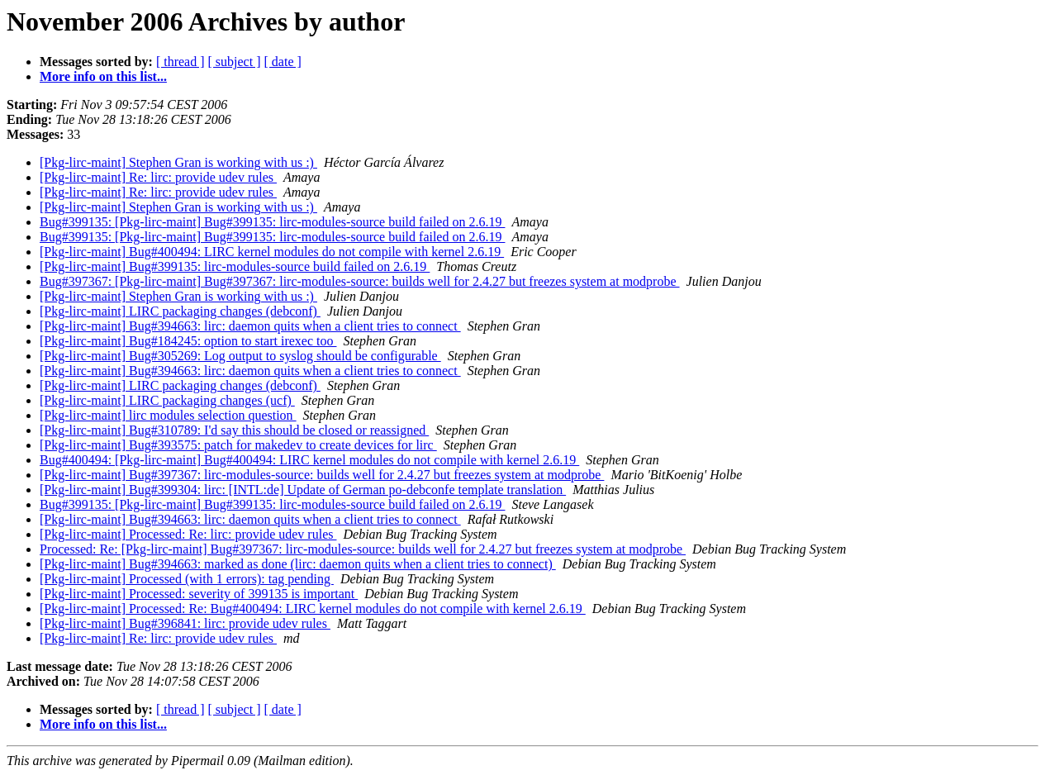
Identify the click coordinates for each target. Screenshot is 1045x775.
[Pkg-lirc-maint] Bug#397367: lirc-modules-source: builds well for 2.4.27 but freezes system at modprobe (322, 475)
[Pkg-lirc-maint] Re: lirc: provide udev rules (158, 177)
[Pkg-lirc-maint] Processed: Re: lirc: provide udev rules (188, 534)
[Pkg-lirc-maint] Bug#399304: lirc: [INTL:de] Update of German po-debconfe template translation (303, 490)
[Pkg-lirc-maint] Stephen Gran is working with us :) (178, 162)
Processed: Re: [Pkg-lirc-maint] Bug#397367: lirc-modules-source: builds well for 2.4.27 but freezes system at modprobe (363, 549)
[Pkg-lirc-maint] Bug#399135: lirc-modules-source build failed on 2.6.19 (235, 266)
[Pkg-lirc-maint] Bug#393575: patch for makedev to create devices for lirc (238, 445)
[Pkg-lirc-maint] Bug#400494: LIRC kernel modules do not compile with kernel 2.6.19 (272, 252)
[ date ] (283, 62)
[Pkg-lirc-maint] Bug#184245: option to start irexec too (188, 341)
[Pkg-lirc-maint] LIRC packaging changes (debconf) (180, 311)
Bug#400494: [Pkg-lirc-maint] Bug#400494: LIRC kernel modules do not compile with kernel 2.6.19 (309, 460)
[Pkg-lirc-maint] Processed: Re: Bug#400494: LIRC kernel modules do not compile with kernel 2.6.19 (313, 608)
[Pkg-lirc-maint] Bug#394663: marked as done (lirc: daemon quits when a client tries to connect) (298, 564)
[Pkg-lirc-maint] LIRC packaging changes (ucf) (167, 400)
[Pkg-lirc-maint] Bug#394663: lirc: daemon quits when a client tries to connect (250, 326)
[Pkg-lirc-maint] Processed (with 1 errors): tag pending (187, 579)
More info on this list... (103, 76)
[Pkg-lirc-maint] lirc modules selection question (168, 415)
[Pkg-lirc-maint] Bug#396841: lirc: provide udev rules (185, 623)
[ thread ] (180, 62)
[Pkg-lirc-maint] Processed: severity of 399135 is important (199, 594)
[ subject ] (234, 62)
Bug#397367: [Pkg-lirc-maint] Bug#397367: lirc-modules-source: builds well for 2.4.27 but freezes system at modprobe (360, 281)
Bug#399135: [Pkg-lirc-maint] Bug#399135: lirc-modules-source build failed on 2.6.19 (272, 222)
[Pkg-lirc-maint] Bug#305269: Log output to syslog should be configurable (240, 356)
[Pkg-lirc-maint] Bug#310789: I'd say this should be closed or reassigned (234, 430)
